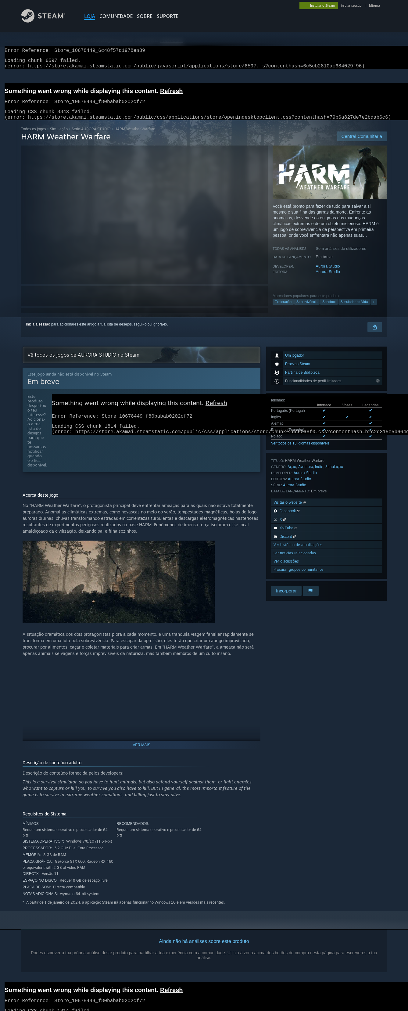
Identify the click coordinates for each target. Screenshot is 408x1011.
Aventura (305, 474)
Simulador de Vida (354, 309)
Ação (292, 474)
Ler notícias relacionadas (295, 560)
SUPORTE (167, 16)
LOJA (89, 16)
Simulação (59, 136)
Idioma (374, 5)
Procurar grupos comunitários (299, 576)
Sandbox (328, 309)
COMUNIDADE (116, 16)
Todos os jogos (33, 136)
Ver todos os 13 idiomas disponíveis (300, 450)
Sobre (144, 16)
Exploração (283, 309)
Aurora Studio (328, 273)
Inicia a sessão (38, 331)
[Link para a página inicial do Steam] (48, 20)
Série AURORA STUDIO (91, 136)
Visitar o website (290, 509)
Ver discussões (286, 568)
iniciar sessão (351, 5)
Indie (319, 474)
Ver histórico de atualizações (298, 552)
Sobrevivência (306, 309)
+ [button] (373, 309)
